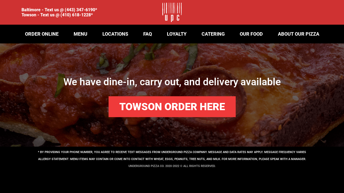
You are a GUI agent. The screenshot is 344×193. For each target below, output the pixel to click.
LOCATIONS (115, 34)
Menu (80, 34)
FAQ (147, 34)
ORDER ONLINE (42, 34)
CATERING (213, 34)
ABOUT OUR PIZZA (298, 34)
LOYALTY (177, 34)
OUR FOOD (251, 34)
